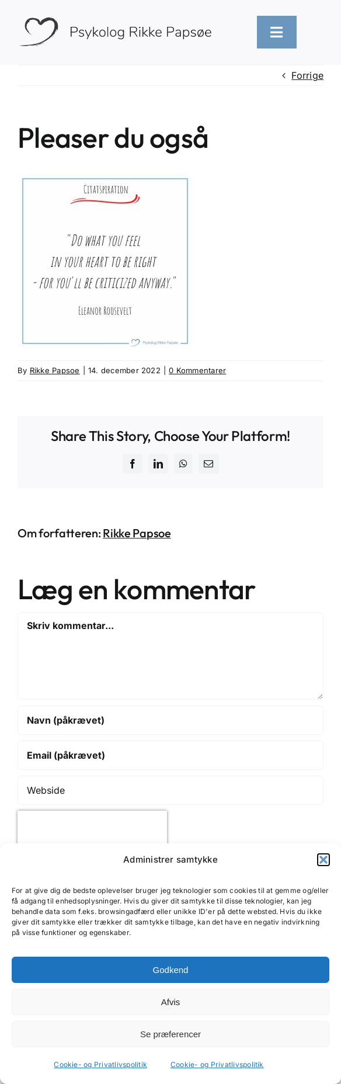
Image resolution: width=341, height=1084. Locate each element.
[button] (323, 860)
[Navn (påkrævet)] (170, 720)
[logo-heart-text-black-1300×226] (119, 19)
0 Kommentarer (197, 370)
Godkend (171, 970)
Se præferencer (170, 1034)
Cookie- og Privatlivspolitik (100, 1064)
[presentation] (92, 828)
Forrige (307, 75)
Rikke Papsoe (55, 370)
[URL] (170, 790)
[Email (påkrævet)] (170, 755)
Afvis (170, 1002)
